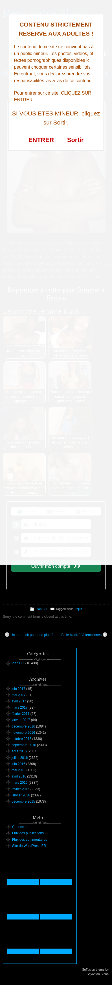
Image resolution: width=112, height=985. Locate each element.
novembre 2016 (23, 733)
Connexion (20, 827)
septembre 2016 (24, 745)
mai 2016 (18, 770)
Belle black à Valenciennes (84, 634)
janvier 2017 (21, 720)
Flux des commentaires (29, 840)
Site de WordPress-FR (29, 846)
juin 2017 (18, 689)
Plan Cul (41, 609)
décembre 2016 (23, 726)
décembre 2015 (23, 801)
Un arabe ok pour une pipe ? (29, 634)
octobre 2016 (21, 739)
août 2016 (19, 751)
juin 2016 (18, 764)
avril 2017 (19, 701)
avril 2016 (19, 776)
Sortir (75, 139)
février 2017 (20, 714)
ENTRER (41, 139)
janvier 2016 (21, 795)
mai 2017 (18, 695)
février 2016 (20, 789)
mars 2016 (20, 783)
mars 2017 (20, 707)
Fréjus (78, 609)
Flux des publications (28, 833)
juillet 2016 (20, 758)
